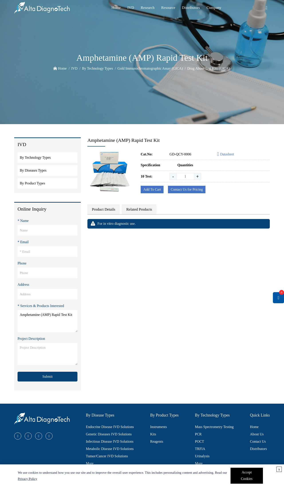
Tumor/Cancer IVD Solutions (107, 456)
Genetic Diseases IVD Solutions (109, 434)
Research (147, 8)
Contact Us (258, 441)
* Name (23, 221)
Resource (168, 8)
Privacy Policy (27, 479)
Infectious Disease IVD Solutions (110, 441)
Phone (22, 263)
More (90, 463)
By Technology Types (97, 68)
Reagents (156, 441)
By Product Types (32, 183)
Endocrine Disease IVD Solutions (110, 427)
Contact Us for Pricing (187, 189)
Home (116, 8)
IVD (130, 8)
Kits (153, 434)
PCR (198, 434)
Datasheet (225, 154)
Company (214, 8)
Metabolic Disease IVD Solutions (110, 449)
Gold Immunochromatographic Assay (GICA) (150, 68)
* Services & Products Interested (41, 306)
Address (23, 284)
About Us (257, 434)
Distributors (191, 8)
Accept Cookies (246, 475)
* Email (23, 242)
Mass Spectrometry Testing (214, 427)
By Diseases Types (33, 170)
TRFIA (200, 449)
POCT (199, 441)
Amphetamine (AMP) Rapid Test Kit (47, 321)
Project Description (31, 338)
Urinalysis (202, 456)
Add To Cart (152, 189)
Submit (47, 376)
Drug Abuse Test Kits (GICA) (208, 68)
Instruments (158, 427)
